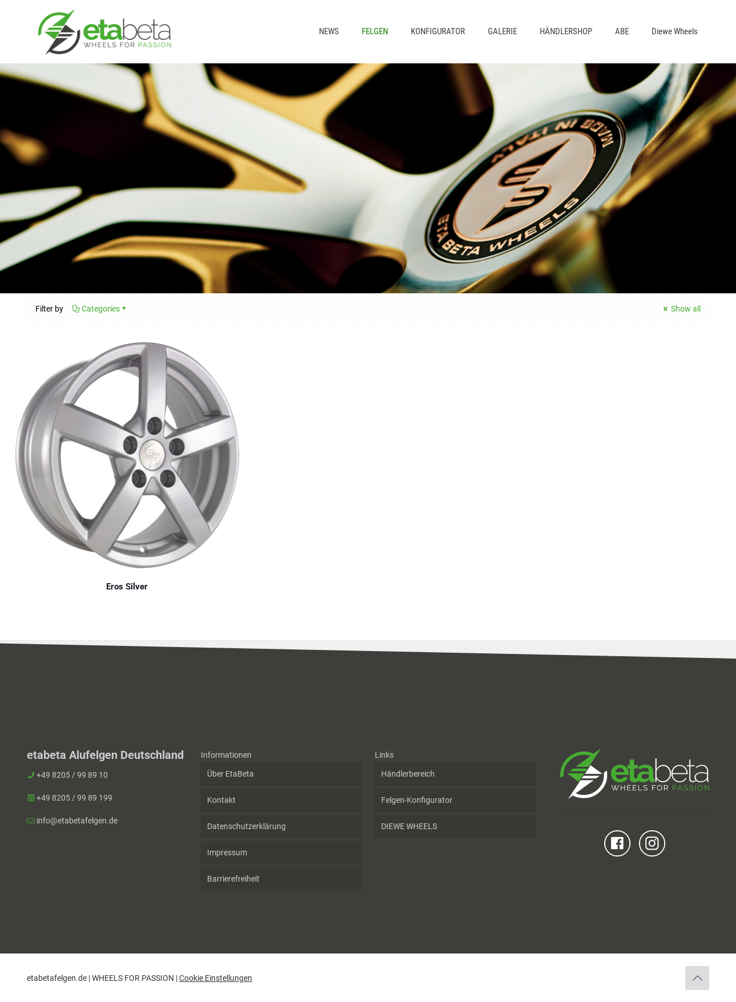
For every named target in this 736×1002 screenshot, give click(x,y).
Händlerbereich (408, 773)
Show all (681, 308)
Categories (100, 308)
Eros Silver (127, 586)
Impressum (227, 852)
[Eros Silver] (127, 455)
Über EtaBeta (230, 773)
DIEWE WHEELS (409, 826)
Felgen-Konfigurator (416, 800)
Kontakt (221, 800)
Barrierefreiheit (233, 878)
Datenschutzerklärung (246, 826)
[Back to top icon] (697, 978)
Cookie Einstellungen (215, 978)
